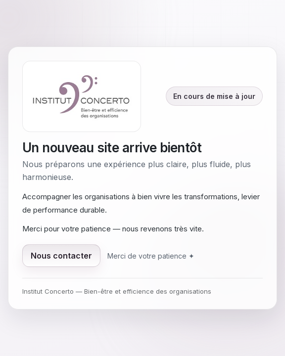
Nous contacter (61, 256)
